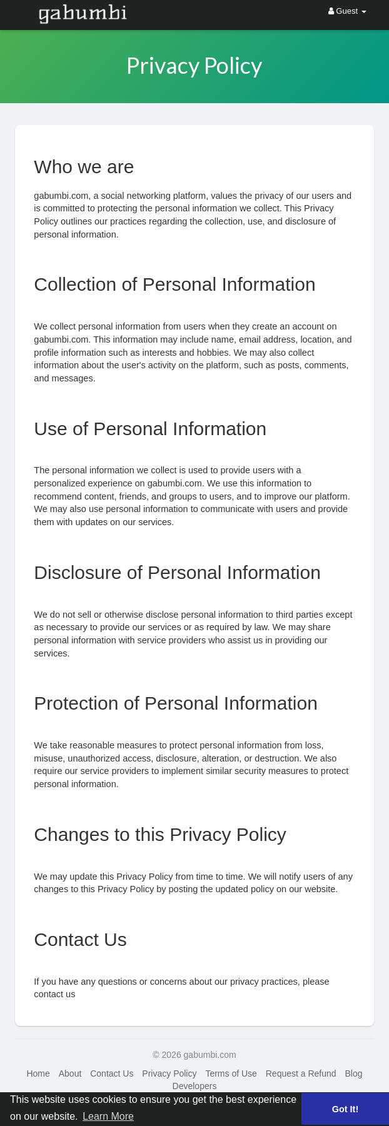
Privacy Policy (169, 1073)
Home (37, 1073)
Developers (195, 1086)
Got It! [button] (345, 1109)
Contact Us (111, 1073)
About (70, 1073)
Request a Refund (301, 1073)
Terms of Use (230, 1073)
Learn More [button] (108, 1116)
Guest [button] (347, 11)
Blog (353, 1073)
